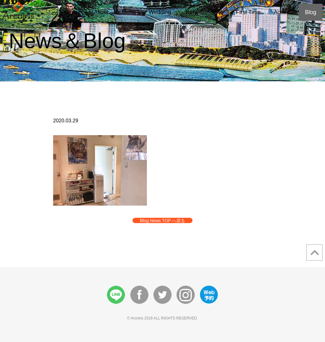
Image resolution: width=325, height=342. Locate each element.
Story (190, 12)
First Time (248, 12)
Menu (129, 12)
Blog (310, 12)
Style (216, 12)
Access (283, 12)
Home (73, 12)
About (101, 12)
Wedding (160, 12)
